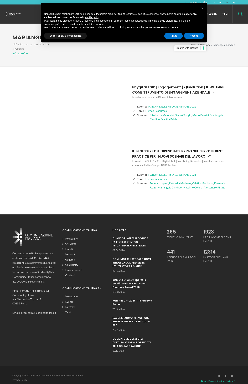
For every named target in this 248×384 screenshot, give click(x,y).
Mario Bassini (200, 109)
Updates (70, 253)
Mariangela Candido (170, 181)
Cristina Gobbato (202, 177)
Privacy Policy (19, 373)
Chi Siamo (70, 237)
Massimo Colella (193, 181)
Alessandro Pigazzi (215, 181)
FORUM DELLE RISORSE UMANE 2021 (172, 168)
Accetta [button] (194, 35)
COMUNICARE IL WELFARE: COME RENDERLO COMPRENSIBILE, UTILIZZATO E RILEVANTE (131, 256)
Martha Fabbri (169, 113)
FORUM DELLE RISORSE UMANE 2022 (172, 100)
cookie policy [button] (92, 17)
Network (70, 248)
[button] (202, 8)
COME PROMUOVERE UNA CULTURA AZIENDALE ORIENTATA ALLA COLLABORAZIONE (132, 336)
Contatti (70, 269)
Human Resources (156, 104)
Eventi (69, 243)
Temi (68, 306)
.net (220, 2)
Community (71, 258)
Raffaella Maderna (180, 177)
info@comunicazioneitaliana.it (218, 374)
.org (233, 2)
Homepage (71, 232)
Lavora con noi (73, 264)
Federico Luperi (159, 177)
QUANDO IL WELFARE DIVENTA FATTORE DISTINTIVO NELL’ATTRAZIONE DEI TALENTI (130, 236)
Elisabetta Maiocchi (162, 109)
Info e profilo (20, 47)
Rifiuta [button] (173, 35)
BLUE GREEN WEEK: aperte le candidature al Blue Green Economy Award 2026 (129, 277)
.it (214, 2)
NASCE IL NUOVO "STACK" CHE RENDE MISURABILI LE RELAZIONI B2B (131, 315)
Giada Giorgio (183, 109)
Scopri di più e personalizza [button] (65, 35)
